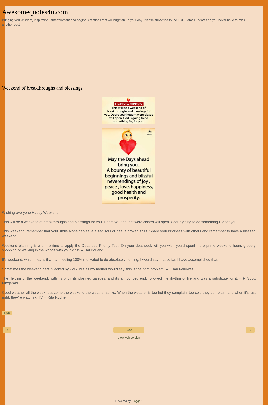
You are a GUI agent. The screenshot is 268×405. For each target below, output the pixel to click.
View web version (129, 337)
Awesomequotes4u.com (35, 12)
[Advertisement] (128, 56)
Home (129, 330)
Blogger (136, 401)
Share (7, 312)
